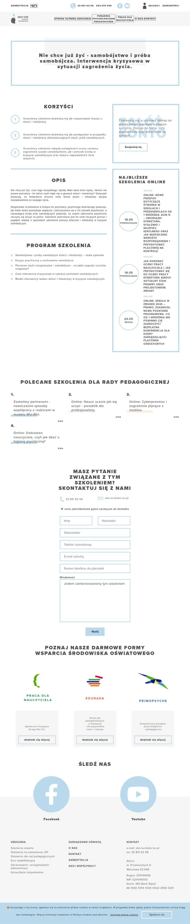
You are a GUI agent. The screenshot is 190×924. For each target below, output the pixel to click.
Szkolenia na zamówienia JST (30, 854)
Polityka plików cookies (26, 915)
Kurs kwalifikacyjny (23, 862)
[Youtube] (127, 6)
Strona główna (66, 20)
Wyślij (95, 633)
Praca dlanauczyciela (132, 19)
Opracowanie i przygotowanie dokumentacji (30, 868)
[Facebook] (120, 6)
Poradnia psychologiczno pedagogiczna (109, 20)
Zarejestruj (170, 5)
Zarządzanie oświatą (85, 843)
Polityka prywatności (64, 915)
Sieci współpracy (82, 868)
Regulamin (114, 915)
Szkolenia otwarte (22, 850)
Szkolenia (87, 20)
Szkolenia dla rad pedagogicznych (33, 858)
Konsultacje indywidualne (27, 874)
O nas (148, 20)
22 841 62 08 (74, 501)
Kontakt (161, 20)
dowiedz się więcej (37, 741)
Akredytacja (78, 862)
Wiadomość (67, 579)
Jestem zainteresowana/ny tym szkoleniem (95, 602)
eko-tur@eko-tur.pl (117, 500)
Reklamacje (92, 915)
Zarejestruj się (133, 149)
